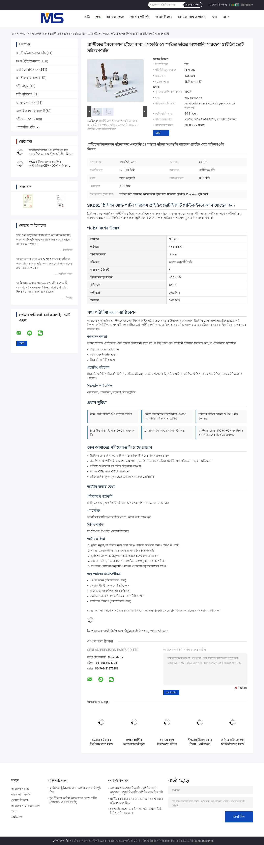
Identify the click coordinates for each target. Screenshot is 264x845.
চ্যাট (158, 132)
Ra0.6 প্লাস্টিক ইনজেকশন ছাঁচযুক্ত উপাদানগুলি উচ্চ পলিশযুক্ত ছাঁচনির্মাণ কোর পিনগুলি (134, 742)
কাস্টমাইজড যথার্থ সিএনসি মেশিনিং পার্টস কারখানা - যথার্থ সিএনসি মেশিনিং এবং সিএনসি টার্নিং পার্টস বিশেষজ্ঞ (136, 790)
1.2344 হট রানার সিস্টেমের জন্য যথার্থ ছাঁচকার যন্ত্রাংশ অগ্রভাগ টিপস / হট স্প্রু (101, 742)
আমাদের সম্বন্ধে (115, 17)
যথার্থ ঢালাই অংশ (37, 33)
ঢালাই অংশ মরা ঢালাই (30, 111)
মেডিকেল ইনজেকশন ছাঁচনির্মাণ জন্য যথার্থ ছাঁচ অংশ (232, 742)
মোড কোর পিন (26, 102)
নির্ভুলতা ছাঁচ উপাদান (136, 631)
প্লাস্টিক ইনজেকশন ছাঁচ (31, 53)
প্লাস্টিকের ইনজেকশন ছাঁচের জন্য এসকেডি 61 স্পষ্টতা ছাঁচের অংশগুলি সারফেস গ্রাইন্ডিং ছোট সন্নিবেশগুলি (112, 125)
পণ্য (98, 17)
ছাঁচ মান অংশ (25, 119)
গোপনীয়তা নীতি (62, 840)
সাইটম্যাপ (16, 817)
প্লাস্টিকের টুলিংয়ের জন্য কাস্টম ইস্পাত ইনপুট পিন (75, 790)
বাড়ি (87, 17)
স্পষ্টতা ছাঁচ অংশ (159, 631)
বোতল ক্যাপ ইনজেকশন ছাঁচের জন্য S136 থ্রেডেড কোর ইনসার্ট (167, 742)
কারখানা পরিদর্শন (139, 17)
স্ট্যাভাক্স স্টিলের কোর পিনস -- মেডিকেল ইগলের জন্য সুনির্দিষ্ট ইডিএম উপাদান (200, 742)
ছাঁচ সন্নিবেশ (24, 94)
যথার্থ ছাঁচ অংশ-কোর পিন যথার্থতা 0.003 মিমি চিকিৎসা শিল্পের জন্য (136, 811)
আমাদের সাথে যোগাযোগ (192, 17)
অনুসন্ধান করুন (192, 4)
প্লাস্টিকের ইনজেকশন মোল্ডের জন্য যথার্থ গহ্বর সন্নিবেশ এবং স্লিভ (136, 801)
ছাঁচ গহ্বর (22, 86)
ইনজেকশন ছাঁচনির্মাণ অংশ (108, 631)
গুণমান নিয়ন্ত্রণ (163, 17)
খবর (214, 17)
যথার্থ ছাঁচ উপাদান (28, 61)
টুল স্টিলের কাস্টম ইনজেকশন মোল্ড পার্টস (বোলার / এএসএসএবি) (73, 800)
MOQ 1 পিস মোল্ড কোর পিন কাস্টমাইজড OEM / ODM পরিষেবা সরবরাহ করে (49, 165)
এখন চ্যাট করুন (218, 4)
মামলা (226, 17)
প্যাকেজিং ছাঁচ (25, 127)
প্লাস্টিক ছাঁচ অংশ (27, 78)
